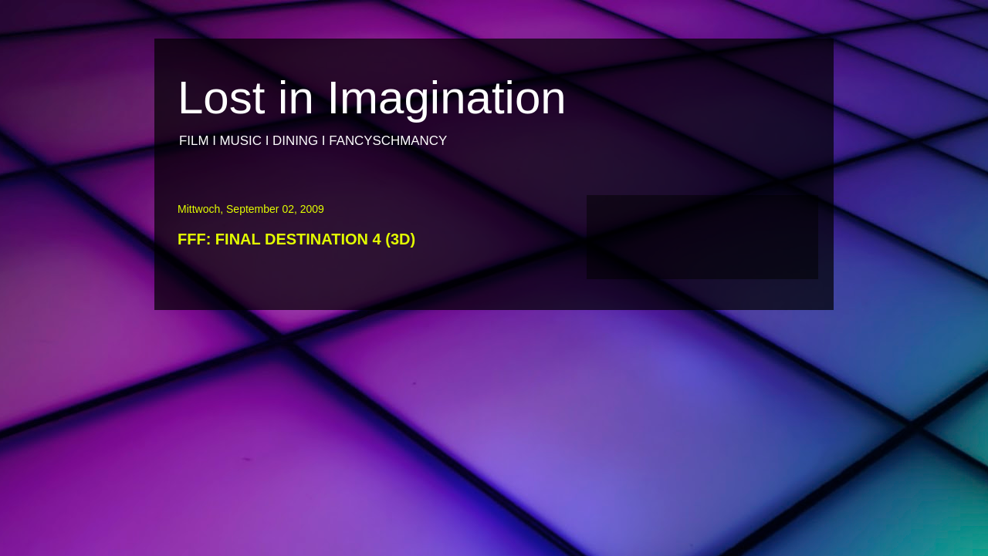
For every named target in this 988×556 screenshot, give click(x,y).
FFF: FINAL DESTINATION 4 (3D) (296, 239)
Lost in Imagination (372, 97)
